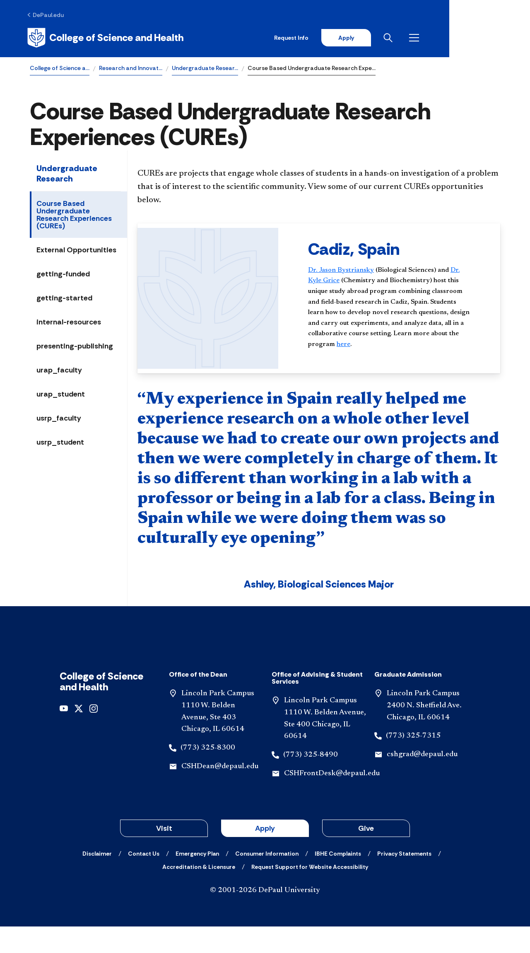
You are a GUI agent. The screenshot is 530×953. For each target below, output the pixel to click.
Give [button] (366, 855)
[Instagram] (93, 734)
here (343, 345)
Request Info (368, 38)
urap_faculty (59, 371)
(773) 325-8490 (310, 781)
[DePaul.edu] (48, 15)
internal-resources (68, 323)
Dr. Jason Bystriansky (341, 271)
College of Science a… (59, 69)
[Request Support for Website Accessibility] (309, 893)
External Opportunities (76, 251)
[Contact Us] (143, 880)
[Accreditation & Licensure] (198, 893)
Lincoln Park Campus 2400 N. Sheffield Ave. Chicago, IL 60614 (424, 732)
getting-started (64, 299)
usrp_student (60, 443)
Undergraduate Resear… (205, 69)
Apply (423, 38)
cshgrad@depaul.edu (422, 781)
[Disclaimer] (97, 880)
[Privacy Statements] (404, 880)
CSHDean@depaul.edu (219, 793)
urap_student (60, 395)
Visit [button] (164, 855)
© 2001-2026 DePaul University (265, 917)
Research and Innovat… (130, 69)
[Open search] (467, 38)
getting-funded (63, 275)
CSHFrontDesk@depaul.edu (332, 800)
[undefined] (64, 734)
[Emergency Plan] (197, 880)
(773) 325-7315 (413, 763)
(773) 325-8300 (208, 774)
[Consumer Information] (267, 880)
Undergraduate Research (66, 174)
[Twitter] (79, 734)
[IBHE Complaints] (338, 880)
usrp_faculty (58, 419)
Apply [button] (265, 855)
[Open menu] (493, 38)
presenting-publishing (74, 347)
